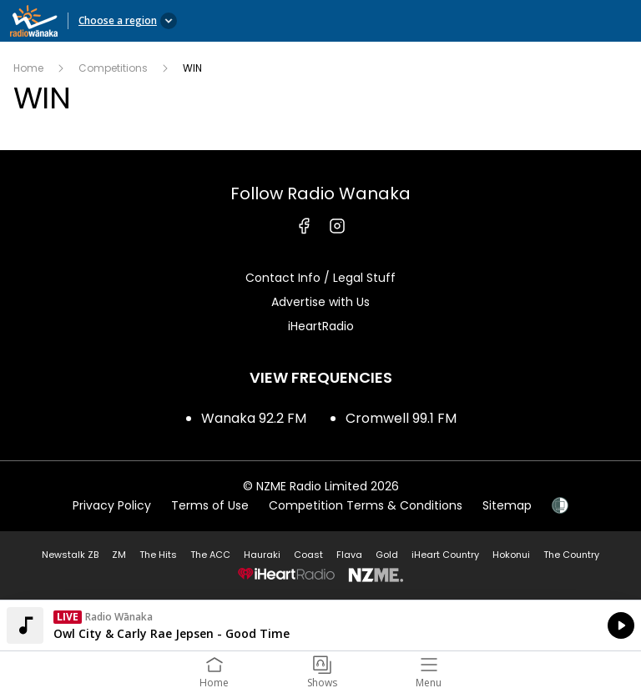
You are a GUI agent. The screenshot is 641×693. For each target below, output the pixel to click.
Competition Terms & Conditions (365, 505)
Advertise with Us (320, 302)
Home (28, 68)
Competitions (113, 68)
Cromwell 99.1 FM (401, 418)
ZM (119, 554)
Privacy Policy (112, 505)
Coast (308, 554)
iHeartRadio (321, 326)
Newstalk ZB (70, 554)
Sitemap (507, 505)
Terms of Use (210, 505)
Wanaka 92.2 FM (253, 418)
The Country (571, 554)
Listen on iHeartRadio (320, 625)
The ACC (210, 554)
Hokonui (511, 554)
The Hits (158, 554)
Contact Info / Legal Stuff (320, 277)
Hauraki (262, 554)
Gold (387, 554)
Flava (349, 554)
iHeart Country (445, 554)
